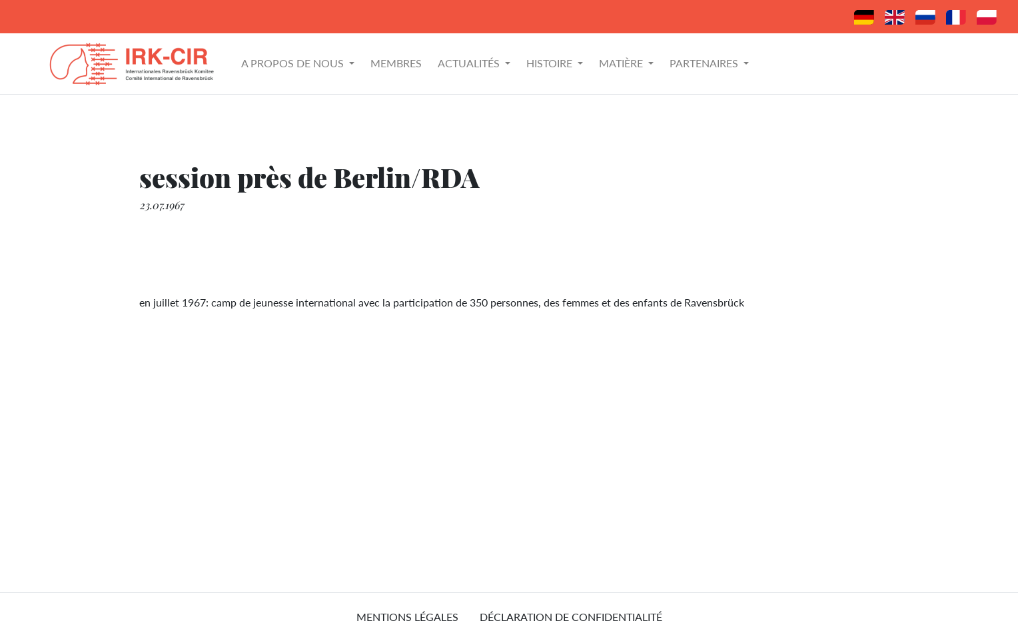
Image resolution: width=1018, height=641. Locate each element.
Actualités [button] (470, 63)
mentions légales (407, 616)
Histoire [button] (550, 63)
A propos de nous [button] (293, 63)
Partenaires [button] (705, 63)
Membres (396, 63)
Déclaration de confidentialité (571, 616)
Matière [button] (622, 63)
